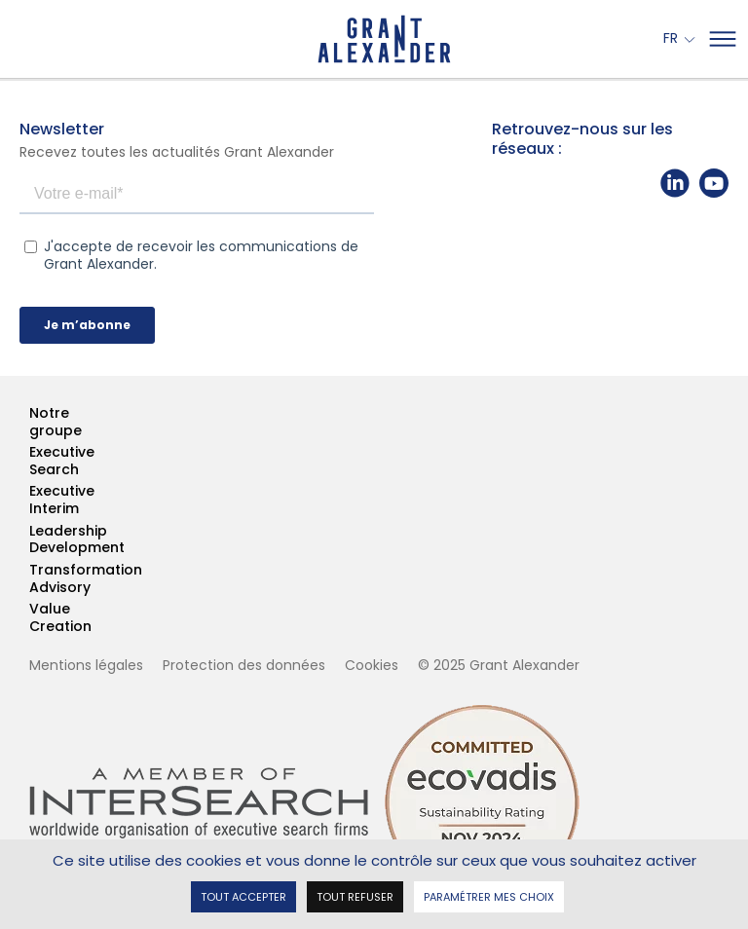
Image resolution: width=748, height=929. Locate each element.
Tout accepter (243, 895)
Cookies (371, 665)
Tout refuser (355, 895)
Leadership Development (30, 540)
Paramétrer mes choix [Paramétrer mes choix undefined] (489, 895)
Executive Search (30, 461)
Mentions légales (86, 665)
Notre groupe (30, 422)
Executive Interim (30, 500)
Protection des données (244, 665)
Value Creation (30, 618)
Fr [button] (672, 39)
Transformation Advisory (30, 579)
